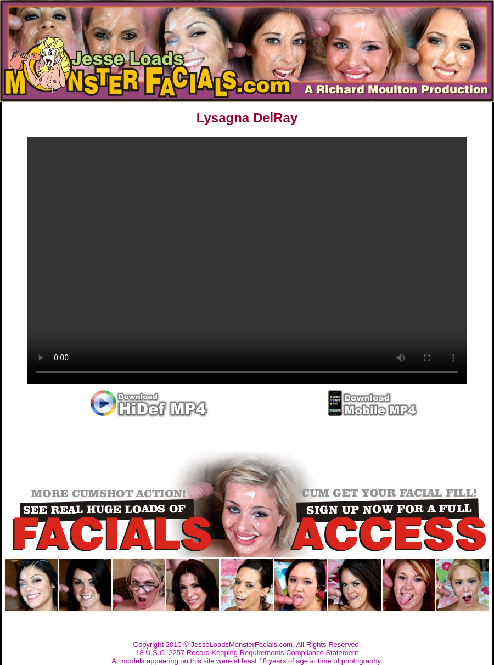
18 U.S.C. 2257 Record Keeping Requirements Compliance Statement (247, 653)
